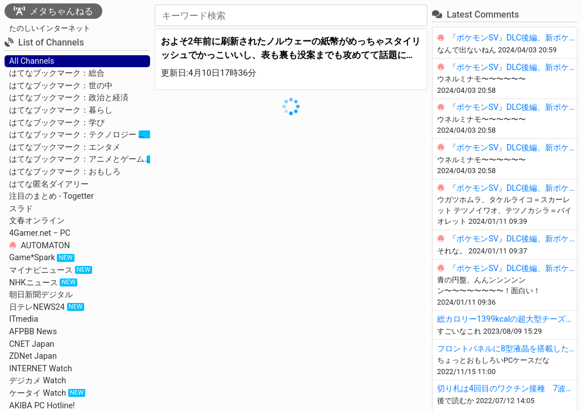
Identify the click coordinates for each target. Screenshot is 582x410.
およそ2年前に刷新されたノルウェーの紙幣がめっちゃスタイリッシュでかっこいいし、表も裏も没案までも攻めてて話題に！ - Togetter (291, 49)
